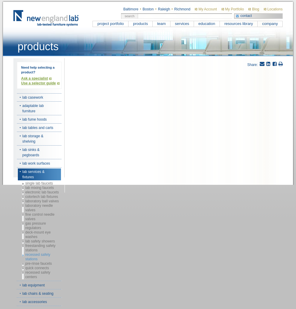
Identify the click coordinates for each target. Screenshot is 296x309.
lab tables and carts (37, 128)
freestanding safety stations (40, 248)
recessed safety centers (37, 274)
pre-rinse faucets (38, 263)
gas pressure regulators (35, 225)
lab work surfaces (36, 163)
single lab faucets (39, 183)
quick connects (37, 268)
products (140, 23)
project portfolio (110, 23)
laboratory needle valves (39, 208)
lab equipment (33, 285)
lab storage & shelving (32, 139)
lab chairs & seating (38, 293)
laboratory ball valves (42, 201)
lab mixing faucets (39, 188)
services (182, 23)
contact (246, 16)
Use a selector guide (38, 83)
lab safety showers (40, 241)
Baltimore (130, 9)
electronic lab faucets (42, 192)
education (206, 23)
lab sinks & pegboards (31, 152)
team (161, 23)
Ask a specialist (34, 78)
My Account (207, 9)
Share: (252, 65)
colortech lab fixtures (41, 197)
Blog (255, 9)
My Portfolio (234, 9)
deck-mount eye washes (38, 234)
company (270, 23)
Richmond (182, 9)
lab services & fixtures (33, 174)
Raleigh (164, 9)
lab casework (32, 97)
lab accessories (34, 302)
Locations (275, 9)
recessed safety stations (37, 257)
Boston (148, 9)
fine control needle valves (39, 216)
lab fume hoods (34, 119)
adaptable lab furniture (33, 108)
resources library (238, 23)
